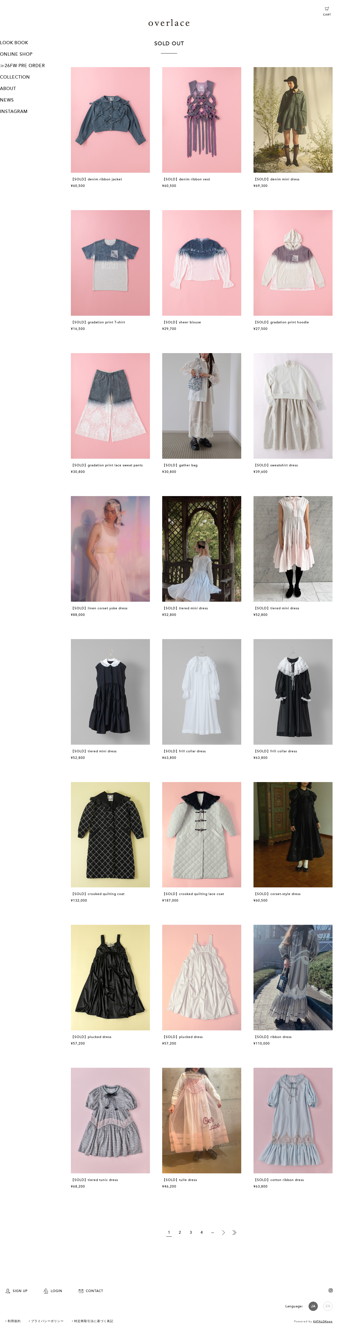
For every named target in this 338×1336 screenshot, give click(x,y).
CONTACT (91, 1291)
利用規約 (14, 1321)
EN (328, 1306)
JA (313, 1306)
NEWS (7, 100)
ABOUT (8, 88)
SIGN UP (16, 1291)
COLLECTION (15, 77)
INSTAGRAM (14, 111)
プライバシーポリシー (47, 1321)
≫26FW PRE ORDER (22, 65)
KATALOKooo (323, 1321)
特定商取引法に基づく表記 (93, 1321)
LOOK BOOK (14, 43)
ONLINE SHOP (16, 54)
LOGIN (53, 1291)
